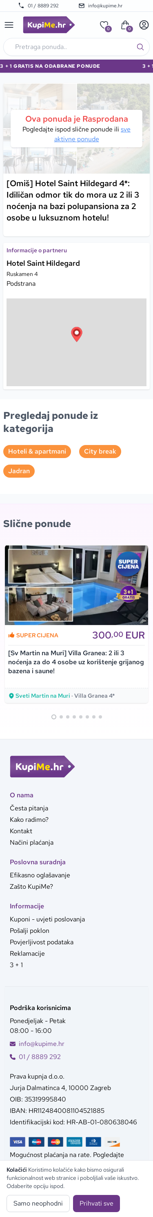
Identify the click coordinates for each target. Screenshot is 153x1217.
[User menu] (144, 25)
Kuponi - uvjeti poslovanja (47, 919)
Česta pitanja (29, 808)
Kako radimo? (29, 819)
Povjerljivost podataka (41, 942)
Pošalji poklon (29, 930)
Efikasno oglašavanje (40, 875)
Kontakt (21, 831)
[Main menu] (9, 25)
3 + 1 (16, 965)
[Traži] (140, 47)
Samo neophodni (38, 1203)
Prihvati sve (96, 1203)
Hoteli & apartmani (37, 451)
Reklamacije (27, 953)
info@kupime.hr (100, 5)
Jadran (19, 471)
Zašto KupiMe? (31, 886)
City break (100, 451)
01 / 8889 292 (38, 5)
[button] (76, 334)
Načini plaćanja (31, 842)
